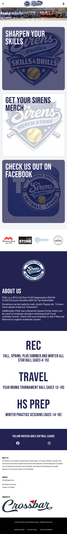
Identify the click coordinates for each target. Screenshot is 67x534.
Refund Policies (19, 530)
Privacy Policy (32, 530)
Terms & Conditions (46, 530)
